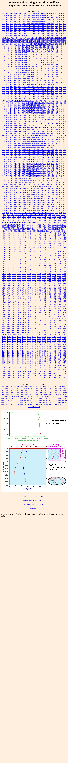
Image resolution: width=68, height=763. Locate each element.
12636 (39, 255)
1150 (44, 40)
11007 (49, 223)
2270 (28, 78)
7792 (40, 180)
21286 (14, 337)
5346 (56, 123)
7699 (16, 180)
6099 (3, 135)
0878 (20, 34)
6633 (24, 148)
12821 (34, 270)
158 (34, 401)
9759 (25, 215)
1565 (7, 58)
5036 (36, 93)
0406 (40, 20)
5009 (60, 89)
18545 (24, 292)
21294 (24, 337)
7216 (36, 164)
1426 (32, 52)
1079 (44, 36)
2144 (36, 72)
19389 (64, 306)
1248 (64, 44)
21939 (49, 349)
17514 (14, 280)
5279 (56, 117)
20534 (9, 326)
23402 (24, 373)
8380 (3, 198)
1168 (52, 42)
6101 (8, 135)
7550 (64, 170)
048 (21, 390)
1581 (7, 60)
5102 (16, 101)
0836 (3, 32)
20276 (19, 322)
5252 (36, 117)
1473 (7, 54)
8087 (3, 186)
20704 (29, 331)
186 (56, 403)
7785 (36, 180)
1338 (20, 50)
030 (31, 388)
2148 (52, 72)
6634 (28, 148)
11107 (5, 231)
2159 (32, 74)
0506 (64, 22)
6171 (40, 135)
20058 (29, 316)
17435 (44, 278)
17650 (64, 280)
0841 (20, 32)
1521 (16, 56)
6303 (44, 139)
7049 (20, 156)
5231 (16, 115)
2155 (16, 74)
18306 (34, 288)
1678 (36, 64)
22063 (64, 351)
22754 (64, 363)
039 (59, 388)
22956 (64, 367)
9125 (40, 207)
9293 (32, 209)
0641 (52, 26)
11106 (63, 229)
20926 (24, 333)
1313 (7, 48)
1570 (28, 58)
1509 (32, 54)
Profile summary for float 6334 (34, 501)
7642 (3, 178)
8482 (16, 202)
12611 (44, 251)
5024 (52, 91)
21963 (4, 351)
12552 (39, 249)
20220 (39, 320)
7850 (7, 182)
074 (37, 392)
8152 (32, 188)
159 (37, 401)
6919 (28, 154)
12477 (54, 245)
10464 (19, 219)
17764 (24, 282)
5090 (40, 99)
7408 (44, 168)
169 (2, 403)
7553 (7, 172)
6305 (52, 139)
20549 (24, 326)
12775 (4, 268)
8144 (11, 188)
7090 (32, 158)
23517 (59, 373)
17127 (34, 274)
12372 (9, 235)
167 (62, 401)
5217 (28, 113)
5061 (56, 95)
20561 (29, 326)
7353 (60, 166)
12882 (34, 272)
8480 (7, 202)
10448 (44, 217)
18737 (59, 294)
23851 (19, 377)
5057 (44, 95)
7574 (52, 172)
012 (40, 386)
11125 (53, 231)
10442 (34, 217)
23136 (34, 371)
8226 (36, 194)
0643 (60, 26)
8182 (36, 190)
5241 (56, 115)
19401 (9, 308)
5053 (32, 95)
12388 (14, 237)
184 (50, 403)
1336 (11, 50)
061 (62, 390)
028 (24, 388)
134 (24, 399)
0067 (3, 20)
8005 (56, 182)
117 (40, 396)
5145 (48, 105)
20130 (24, 318)
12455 (44, 243)
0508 (7, 24)
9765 (45, 215)
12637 (44, 255)
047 (18, 390)
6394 (3, 146)
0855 (44, 32)
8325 (36, 196)
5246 (11, 117)
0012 (44, 13)
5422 (11, 129)
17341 (59, 276)
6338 (44, 142)
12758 (29, 265)
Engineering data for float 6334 (34, 504)
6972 (7, 156)
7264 (40, 166)
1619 (60, 60)
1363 (11, 52)
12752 (9, 265)
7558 (20, 172)
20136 (44, 318)
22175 (59, 353)
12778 (14, 268)
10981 (19, 221)
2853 (44, 85)
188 (62, 403)
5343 (48, 123)
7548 (60, 170)
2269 (24, 78)
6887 (56, 152)
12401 (49, 237)
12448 (9, 243)
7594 (24, 174)
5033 (24, 93)
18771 (24, 296)
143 (53, 399)
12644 (14, 257)
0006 (24, 13)
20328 (34, 322)
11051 (24, 225)
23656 (39, 375)
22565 (9, 361)
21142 (39, 335)
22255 (64, 355)
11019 (14, 225)
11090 (53, 227)
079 (53, 392)
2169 (3, 76)
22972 (19, 369)
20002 (54, 314)
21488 (4, 341)
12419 (59, 239)
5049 (16, 95)
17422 (29, 278)
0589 (16, 26)
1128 (16, 40)
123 (59, 396)
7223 (56, 164)
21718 (44, 343)
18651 (14, 294)
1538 (56, 56)
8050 (28, 184)
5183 (44, 109)
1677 (32, 64)
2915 (7, 87)
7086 (20, 158)
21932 (44, 349)
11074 (14, 227)
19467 (44, 308)
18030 (34, 284)
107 (9, 396)
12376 (24, 235)
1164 (36, 42)
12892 (4, 274)
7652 (20, 178)
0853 (36, 32)
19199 (34, 304)
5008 (56, 89)
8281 (20, 196)
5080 (64, 97)
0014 (52, 13)
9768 (53, 215)
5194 (20, 111)
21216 (53, 335)
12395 (29, 237)
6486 (44, 146)
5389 (36, 125)
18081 (4, 286)
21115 (24, 335)
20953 (34, 333)
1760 (36, 68)
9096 (28, 207)
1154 (60, 40)
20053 (19, 316)
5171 (60, 107)
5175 (11, 109)
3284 (64, 87)
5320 (48, 121)
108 (12, 396)
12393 (24, 237)
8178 (24, 190)
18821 (59, 296)
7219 (40, 164)
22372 (49, 357)
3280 (48, 87)
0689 (40, 28)
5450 (7, 131)
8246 (52, 194)
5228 (3, 115)
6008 (40, 131)
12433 (44, 241)
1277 (36, 46)
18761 (14, 296)
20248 (64, 320)
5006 (48, 89)
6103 (16, 135)
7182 (40, 162)
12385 (4, 237)
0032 (40, 15)
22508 (39, 359)
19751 (29, 312)
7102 (52, 158)
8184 (44, 190)
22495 (24, 359)
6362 (36, 144)
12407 (4, 239)
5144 (44, 105)
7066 (32, 156)
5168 (48, 107)
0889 (48, 34)
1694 (28, 66)
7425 (60, 168)
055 (43, 390)
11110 (15, 231)
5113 (56, 101)
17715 (14, 282)
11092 (63, 227)
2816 (20, 85)
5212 (7, 113)
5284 (11, 119)
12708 (64, 259)
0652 (28, 28)
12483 (19, 247)
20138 (54, 318)
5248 (20, 117)
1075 (28, 36)
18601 (54, 292)
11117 (34, 231)
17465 (54, 278)
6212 (52, 135)
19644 (49, 310)
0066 (64, 18)
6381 (44, 144)
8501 (52, 202)
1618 (56, 60)
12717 (29, 261)
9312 (11, 211)
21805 (19, 345)
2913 (64, 85)
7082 (3, 158)
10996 (24, 223)
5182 (40, 109)
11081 (24, 227)
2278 (60, 78)
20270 (9, 322)
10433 (4, 217)
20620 (34, 329)
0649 (16, 28)
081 (59, 392)
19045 (39, 300)
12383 (59, 235)
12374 (19, 235)
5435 (44, 129)
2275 (48, 78)
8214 (11, 194)
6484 (36, 146)
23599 (29, 375)
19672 (54, 310)
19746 (24, 312)
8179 (28, 190)
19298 (4, 306)
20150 (4, 320)
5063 (64, 95)
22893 (29, 367)
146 (62, 399)
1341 (32, 50)
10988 (54, 221)
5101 (12, 101)
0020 (7, 15)
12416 (44, 239)
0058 (32, 18)
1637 (48, 62)
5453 (20, 131)
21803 (14, 345)
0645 (3, 28)
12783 (39, 268)
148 (2, 401)
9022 (64, 205)
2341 (16, 81)
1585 (24, 60)
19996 (44, 314)
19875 (59, 312)
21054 (9, 335)
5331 (28, 123)
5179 (28, 109)
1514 (52, 54)
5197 (32, 111)
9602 (36, 211)
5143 (40, 105)
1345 (44, 50)
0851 (28, 32)
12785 (49, 268)
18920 (54, 298)
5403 (20, 127)
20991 (59, 333)
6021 (3, 133)
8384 (20, 198)
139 (40, 399)
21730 (49, 343)
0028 (24, 15)
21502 (29, 341)
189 (65, 403)
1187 (11, 44)
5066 (11, 97)
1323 (44, 48)
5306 (64, 119)
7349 (52, 166)
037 (53, 388)
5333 (36, 123)
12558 (44, 249)
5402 (16, 127)
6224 (11, 137)
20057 (24, 316)
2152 (3, 74)
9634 (52, 211)
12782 (34, 268)
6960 (52, 154)
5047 (7, 95)
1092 (8, 38)
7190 (7, 164)
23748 (59, 375)
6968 (64, 154)
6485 (40, 146)
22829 (64, 365)
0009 (32, 13)
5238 (44, 115)
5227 (64, 113)
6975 (11, 156)
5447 (60, 129)
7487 (24, 170)
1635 (44, 62)
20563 (34, 326)
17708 (9, 282)
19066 (64, 300)
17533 (19, 280)
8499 (48, 202)
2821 (40, 85)
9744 (56, 213)
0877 (16, 34)
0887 (40, 34)
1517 (64, 54)
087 (12, 394)
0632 (40, 26)
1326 (52, 48)
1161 (24, 42)
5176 (16, 109)
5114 (60, 101)
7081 (64, 156)
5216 (24, 113)
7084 (11, 158)
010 (34, 386)
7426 (64, 168)
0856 (48, 32)
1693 (24, 66)
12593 (4, 251)
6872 (16, 152)
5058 (48, 95)
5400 (7, 127)
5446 (56, 129)
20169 (14, 320)
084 (2, 394)
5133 (64, 103)
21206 (48, 335)
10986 (44, 221)
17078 (24, 274)
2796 (48, 83)
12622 (34, 253)
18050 (44, 284)
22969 (9, 369)
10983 (29, 221)
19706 (64, 310)
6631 (16, 148)
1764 (52, 68)
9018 (60, 205)
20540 (14, 326)
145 (59, 399)
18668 (24, 294)
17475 (64, 278)
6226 (20, 137)
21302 (34, 337)
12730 (4, 263)
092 (27, 394)
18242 (9, 288)
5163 (28, 107)
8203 (32, 192)
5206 (48, 111)
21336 (44, 337)
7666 (44, 178)
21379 (64, 337)
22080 (4, 353)
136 (31, 399)
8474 (60, 200)
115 (34, 396)
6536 (52, 146)
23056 (4, 371)
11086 (44, 227)
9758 (21, 215)
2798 (56, 83)
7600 (48, 174)
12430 (34, 241)
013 (43, 386)
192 (8, 405)
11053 (29, 225)
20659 (4, 331)
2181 (48, 76)
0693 (56, 28)
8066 (44, 184)
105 (2, 396)
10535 (9, 221)
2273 (40, 78)
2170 (7, 76)
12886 (54, 272)
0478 (52, 22)
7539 (44, 170)
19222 (49, 304)
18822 (64, 296)
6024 (16, 133)
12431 (39, 241)
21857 (24, 347)
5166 (40, 107)
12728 (59, 261)
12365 (39, 233)
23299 (54, 371)
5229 (7, 115)
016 (53, 386)
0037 (56, 15)
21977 (19, 351)
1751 (64, 66)
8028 (16, 184)
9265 (3, 209)
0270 (19, 20)
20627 (44, 329)
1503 (20, 54)
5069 (24, 97)
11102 (44, 229)
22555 (4, 361)
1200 (31, 44)
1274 (24, 46)
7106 (56, 158)
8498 (44, 202)
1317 (24, 48)
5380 (7, 125)
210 (65, 405)
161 (43, 401)
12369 (59, 233)
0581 (64, 24)
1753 (7, 68)
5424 (20, 129)
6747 (15, 150)
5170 (56, 107)
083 (65, 392)
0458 (40, 22)
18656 (19, 294)
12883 (39, 272)
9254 (48, 207)
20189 (29, 320)
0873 (64, 32)
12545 (19, 249)
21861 (29, 347)
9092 (16, 207)
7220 (44, 164)
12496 (49, 247)
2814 (11, 85)
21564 (59, 341)
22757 (9, 365)
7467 (20, 170)
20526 (54, 324)
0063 (52, 18)
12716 (24, 261)
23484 (49, 373)
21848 (19, 347)
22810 (54, 365)
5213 (11, 113)
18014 (24, 284)
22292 (34, 357)
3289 (20, 89)
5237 (40, 115)
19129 (59, 302)
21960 (64, 349)
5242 (60, 115)
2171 (11, 76)
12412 (29, 239)
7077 (48, 156)
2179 (40, 76)
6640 (48, 148)
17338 (54, 276)
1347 (52, 50)
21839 (4, 347)
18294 (24, 288)
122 (55, 396)
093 (31, 394)
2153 (7, 74)
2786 (11, 83)
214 (38, 407)
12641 (64, 255)
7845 (64, 180)
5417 (56, 127)
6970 (3, 156)
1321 (36, 48)
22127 (34, 353)
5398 (64, 125)
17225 (4, 276)
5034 (28, 93)
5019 (36, 91)
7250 (60, 164)
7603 (56, 174)
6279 (60, 137)
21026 (4, 335)
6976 (16, 156)
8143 (7, 188)
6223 (7, 137)
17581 (44, 280)
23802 (9, 377)
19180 (24, 304)
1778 (24, 70)
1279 (44, 46)
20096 (59, 316)
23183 (44, 371)
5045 (64, 93)
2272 (36, 78)
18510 (19, 292)
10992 (9, 223)
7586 (7, 174)
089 (18, 394)
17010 (9, 274)
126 (2, 399)
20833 (54, 331)
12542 (9, 249)
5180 (32, 109)
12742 (34, 263)
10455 (54, 217)
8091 (11, 186)
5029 (7, 93)
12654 (64, 257)
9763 (37, 215)
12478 (59, 245)
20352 (59, 322)
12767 (39, 265)
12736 (19, 263)
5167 (44, 107)
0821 (16, 30)
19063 (54, 300)
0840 (16, 32)
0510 (16, 24)
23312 (59, 371)
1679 (40, 64)
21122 (29, 335)
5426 (28, 129)
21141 (34, 335)
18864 (34, 298)
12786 (54, 268)
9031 (3, 207)
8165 (52, 188)
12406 (64, 237)
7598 (40, 174)
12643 (9, 257)
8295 (28, 196)
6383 (52, 144)
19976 (29, 314)
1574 (44, 58)
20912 (9, 333)
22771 (24, 365)
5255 (44, 117)
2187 (60, 76)
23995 (34, 379)
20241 (54, 320)
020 (65, 386)
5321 (52, 121)
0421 (64, 20)
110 (18, 396)
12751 (4, 265)
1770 (11, 70)
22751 (59, 363)
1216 (60, 44)
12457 (54, 243)
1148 (36, 40)
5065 (7, 97)
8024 (11, 184)
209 (62, 405)
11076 (19, 227)
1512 (44, 54)
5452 (16, 131)
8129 (48, 186)
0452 (16, 22)
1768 (3, 70)
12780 (24, 268)
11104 (53, 229)
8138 (60, 186)
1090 (64, 36)
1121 (52, 38)
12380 (44, 235)
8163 (44, 188)
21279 (4, 337)
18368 (14, 290)
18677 (29, 294)
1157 (8, 42)
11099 (29, 229)
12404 (59, 237)
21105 (19, 335)
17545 (29, 280)
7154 (48, 160)
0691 (48, 28)
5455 (24, 131)
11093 (4, 229)
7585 (3, 174)
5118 (7, 103)
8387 (24, 198)
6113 (20, 135)
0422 (3, 22)
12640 (59, 255)
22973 (24, 369)
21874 (44, 347)
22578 (14, 361)
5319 (44, 121)
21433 (24, 339)
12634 (29, 255)
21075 (14, 335)
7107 (60, 158)
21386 (4, 339)
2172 (16, 76)
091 (24, 394)
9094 (20, 207)
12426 (19, 241)
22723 (14, 363)
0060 (40, 18)
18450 (59, 290)
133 (21, 399)
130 (15, 399)
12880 (24, 272)
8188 (52, 190)
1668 (64, 62)
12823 (44, 270)
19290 (64, 304)
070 (24, 392)
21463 (44, 339)
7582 (64, 172)
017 (56, 386)
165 (56, 401)
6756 (52, 150)
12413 (34, 239)
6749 (24, 150)
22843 (9, 367)
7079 (56, 156)
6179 (48, 135)
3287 (11, 89)
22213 (24, 355)
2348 (44, 81)
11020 (19, 225)
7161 (11, 162)
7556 (11, 172)
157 (31, 401)
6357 (16, 144)
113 (27, 396)
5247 (16, 117)
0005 (20, 13)
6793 (64, 150)
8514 (64, 202)
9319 (28, 211)
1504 (24, 54)
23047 (54, 369)
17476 (4, 280)
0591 (20, 26)
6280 (64, 137)
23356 (9, 373)
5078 (56, 97)
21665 (14, 343)
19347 (39, 306)
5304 (56, 119)
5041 (56, 93)
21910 (34, 349)
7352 (56, 166)
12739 (24, 263)
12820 (29, 270)
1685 (60, 64)
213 (35, 407)
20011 (59, 314)
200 (34, 405)
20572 (39, 326)
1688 (7, 66)
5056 (40, 95)
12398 (39, 237)
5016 (24, 91)
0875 (7, 34)
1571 (32, 58)
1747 (48, 66)
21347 (49, 337)
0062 (48, 18)
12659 (24, 259)
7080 (60, 156)
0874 (3, 34)
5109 (44, 101)
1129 (20, 40)
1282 (56, 46)
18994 (9, 300)
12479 (64, 245)
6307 (60, 139)
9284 (20, 209)
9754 (9, 215)
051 (31, 390)
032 (37, 388)
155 (24, 401)
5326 (7, 123)
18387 (34, 290)
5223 (48, 113)
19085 (24, 302)
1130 (24, 40)
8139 (64, 186)
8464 (44, 200)
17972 (9, 284)
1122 (56, 38)
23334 (64, 371)
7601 (52, 174)
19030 (34, 300)
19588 (9, 310)
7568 (40, 172)
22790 (39, 365)
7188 (64, 162)
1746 (44, 66)
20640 (59, 329)
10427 (58, 215)
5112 (52, 101)
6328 (19, 142)
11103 (49, 229)
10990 (64, 221)
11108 (10, 231)
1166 (44, 42)
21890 (9, 349)
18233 (4, 288)
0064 (56, 18)
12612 (49, 251)
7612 (24, 176)
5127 (44, 103)
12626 (54, 253)
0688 (36, 28)
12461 (9, 245)
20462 (29, 324)
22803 (44, 365)
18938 (64, 298)
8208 (52, 192)
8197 (11, 192)
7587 (11, 174)
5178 (24, 109)
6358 (20, 144)
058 (53, 390)
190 (2, 405)
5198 (36, 111)
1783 (44, 70)
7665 (40, 178)
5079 (60, 97)
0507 (3, 24)
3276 (32, 87)
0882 (32, 34)
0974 (3, 36)
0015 (56, 13)
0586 (11, 26)
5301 (44, 119)
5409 (24, 127)
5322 (56, 121)
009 (31, 386)
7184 (48, 162)
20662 (9, 331)
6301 (36, 139)
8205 (40, 192)
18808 (44, 296)
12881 (29, 272)
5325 (3, 123)
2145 (40, 72)
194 (15, 405)
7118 (3, 160)
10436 (19, 217)
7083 (7, 158)
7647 (7, 178)
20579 (49, 326)
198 (27, 405)
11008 (54, 223)
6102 (12, 135)
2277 (56, 78)
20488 (34, 324)
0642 (56, 26)
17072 (19, 274)
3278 (40, 87)
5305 (60, 119)
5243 (64, 115)
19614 (29, 310)
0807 (3, 30)
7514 (32, 170)
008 (27, 386)
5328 (16, 123)
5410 (28, 127)
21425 (19, 339)
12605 (14, 251)
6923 (44, 154)
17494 (9, 280)
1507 (28, 54)
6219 (60, 135)
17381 (9, 278)
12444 (54, 241)
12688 (29, 259)
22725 (24, 363)
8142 (3, 188)
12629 (4, 255)
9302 (52, 209)
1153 (56, 40)
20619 (29, 329)
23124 (29, 371)
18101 (29, 286)
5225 (56, 113)
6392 (60, 144)
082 (62, 392)
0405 (36, 20)
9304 (60, 209)
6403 (24, 146)
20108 (4, 318)
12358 (9, 233)
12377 (29, 235)
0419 (56, 20)
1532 (36, 56)
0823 (24, 30)
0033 (44, 15)
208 (59, 405)
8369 (48, 196)
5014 (15, 91)
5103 (20, 101)
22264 (9, 357)
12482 (14, 247)
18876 (39, 298)
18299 (29, 288)
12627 (59, 253)
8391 (32, 198)
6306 (56, 139)
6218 (56, 135)
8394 (44, 198)
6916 (16, 154)
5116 (3, 103)
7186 (56, 162)
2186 (56, 76)
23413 (29, 373)
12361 (19, 233)
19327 (24, 306)
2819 (32, 85)
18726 (54, 294)
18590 (44, 292)
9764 (41, 215)
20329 (39, 322)
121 (52, 396)
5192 (11, 111)
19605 (24, 310)
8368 (44, 196)
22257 (4, 357)
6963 (56, 154)
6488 (48, 146)
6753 (40, 150)
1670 (7, 64)
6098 (64, 133)
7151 (36, 160)
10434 (9, 217)
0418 (52, 20)
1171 (64, 42)
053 (37, 390)
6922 (40, 154)
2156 (20, 74)
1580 (3, 60)
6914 (7, 154)
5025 (56, 91)
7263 (36, 166)
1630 (24, 62)
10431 (63, 215)
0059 (36, 18)
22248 (59, 355)
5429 (32, 129)
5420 (3, 129)
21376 (59, 337)
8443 (16, 200)
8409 (3, 200)
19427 (24, 308)
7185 (52, 162)
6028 (32, 133)
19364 (54, 306)
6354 (3, 144)
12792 (14, 270)
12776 (9, 268)
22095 (19, 353)
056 (46, 390)
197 (24, 405)
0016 (60, 13)
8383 (16, 198)
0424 (11, 22)
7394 (24, 168)
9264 (64, 207)
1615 (44, 60)
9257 (56, 207)
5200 (44, 111)
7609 (11, 176)
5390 (40, 125)
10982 (24, 221)
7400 (32, 168)
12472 (34, 245)
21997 (39, 351)
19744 (19, 312)
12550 (29, 249)
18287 (19, 288)
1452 (56, 52)
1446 (36, 52)
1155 (64, 40)
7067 (36, 156)
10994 (14, 223)
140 (43, 399)
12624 (44, 253)
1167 (48, 42)
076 (43, 392)
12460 (4, 245)
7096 (44, 158)
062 (65, 390)
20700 (24, 331)
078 (50, 392)
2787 (16, 83)
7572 (48, 172)
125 (65, 396)
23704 (49, 375)
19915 (9, 314)
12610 (39, 251)
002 (8, 386)
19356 (44, 306)
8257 (7, 196)
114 (31, 396)
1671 (11, 64)
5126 (40, 103)
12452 (29, 243)
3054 (24, 87)
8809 (11, 205)
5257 (48, 117)
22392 (54, 357)
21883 (64, 347)
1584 (20, 60)
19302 (9, 306)
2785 (7, 83)
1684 (56, 64)
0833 (56, 30)
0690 (44, 28)
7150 (32, 160)
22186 (4, 355)
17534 (24, 280)
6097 (60, 133)
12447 (4, 243)
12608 (29, 251)
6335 (32, 142)
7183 (44, 162)
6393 (64, 144)
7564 (32, 172)
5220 (36, 113)
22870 (19, 367)
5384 (20, 125)
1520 (11, 56)
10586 (14, 221)
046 (15, 390)
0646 (7, 28)
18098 (24, 286)
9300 (44, 209)
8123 (32, 186)
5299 (36, 119)
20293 (29, 322)
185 (53, 403)
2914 (3, 87)
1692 (20, 66)
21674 (24, 343)
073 (34, 392)
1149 (40, 40)
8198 (16, 192)
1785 (52, 70)
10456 (59, 217)
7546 (52, 170)
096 (40, 394)
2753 (48, 81)
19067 (4, 302)
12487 (34, 247)
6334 (28, 142)
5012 (7, 91)
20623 (39, 329)
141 (46, 399)
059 (56, 390)
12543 (14, 249)
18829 (9, 298)
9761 (29, 215)
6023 (11, 133)
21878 (49, 347)
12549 (24, 249)
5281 (64, 117)
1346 (48, 50)
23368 (14, 373)
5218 (32, 113)
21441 (34, 339)
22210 (19, 355)
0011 (40, 13)
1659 (56, 62)
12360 (14, 233)
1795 (20, 72)
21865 (34, 347)
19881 (4, 314)
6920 (32, 154)
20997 (64, 333)
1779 (28, 70)
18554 (29, 292)
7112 (64, 158)
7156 (56, 160)
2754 (52, 81)
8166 (56, 188)
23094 (19, 371)
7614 (32, 176)
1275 (28, 46)
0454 (24, 22)
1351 (3, 52)
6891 (3, 154)
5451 (11, 131)
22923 (44, 367)
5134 (3, 105)
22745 (54, 363)
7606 (3, 176)
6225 (16, 137)
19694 (59, 310)
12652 (54, 257)
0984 (11, 36)
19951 (14, 314)
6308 (64, 139)
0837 (7, 32)
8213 (7, 194)
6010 (44, 131)
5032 (20, 93)
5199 (40, 111)
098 (46, 394)
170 (5, 403)
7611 (19, 176)
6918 (24, 154)
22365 (44, 357)
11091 (58, 227)
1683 (52, 64)
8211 (64, 192)
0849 (24, 32)
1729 (40, 66)
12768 (44, 265)
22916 (39, 367)
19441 (29, 308)
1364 (16, 52)
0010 (36, 13)
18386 (29, 290)
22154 (44, 353)
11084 (34, 227)
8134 (56, 186)
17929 (59, 282)
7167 (28, 162)
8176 (20, 190)
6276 (48, 137)
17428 (34, 278)
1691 (16, 66)
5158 (7, 107)
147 (65, 399)
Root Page (34, 508)
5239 (48, 115)
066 (12, 392)
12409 (14, 239)
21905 (29, 349)
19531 (59, 308)
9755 (13, 215)
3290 (24, 89)
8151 (28, 188)
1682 (48, 64)
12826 (59, 270)
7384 (16, 168)
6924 (48, 154)
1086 (48, 36)
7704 (24, 180)
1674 (24, 64)
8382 (11, 198)
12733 (9, 263)
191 (5, 405)
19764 (34, 312)
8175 (16, 190)
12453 (34, 243)
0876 (11, 34)
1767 (64, 68)
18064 (54, 284)
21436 (29, 339)
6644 (64, 148)
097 (43, 394)
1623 (7, 62)
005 (18, 386)
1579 (64, 58)
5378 (3, 125)
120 (49, 396)
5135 (7, 105)
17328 (49, 276)
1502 (16, 54)
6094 (48, 133)
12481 (9, 247)
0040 (60, 15)
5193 (16, 111)
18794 (34, 296)
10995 (19, 223)
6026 (24, 133)
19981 (34, 314)
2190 (7, 78)
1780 (32, 70)
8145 (16, 188)
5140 (28, 105)
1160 (20, 42)
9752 (4, 215)
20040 (4, 316)
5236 (36, 115)
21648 (4, 343)
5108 (40, 101)
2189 (3, 78)
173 (15, 403)
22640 (34, 361)
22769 (19, 365)
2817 (24, 85)
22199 (9, 355)
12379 (39, 235)
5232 (20, 115)
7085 (16, 158)
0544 (24, 24)
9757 (17, 215)
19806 (39, 312)
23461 (44, 373)
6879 (32, 152)
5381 (11, 125)
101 (56, 394)
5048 (11, 95)
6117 (28, 135)
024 (12, 388)
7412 (48, 168)
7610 (16, 176)
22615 (29, 361)
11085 (39, 227)
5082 (7, 99)
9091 (11, 207)
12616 (4, 253)
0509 (11, 24)
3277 (36, 87)
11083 (29, 227)
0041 (64, 15)
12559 (49, 249)
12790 (4, 270)
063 (2, 392)
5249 (24, 117)
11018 (9, 225)
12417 (49, 239)
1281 (52, 46)
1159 (16, 42)
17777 (29, 282)
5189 (64, 109)
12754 (14, 265)
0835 (64, 30)
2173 (20, 76)
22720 (9, 363)
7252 (3, 166)
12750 (64, 263)
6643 (60, 148)
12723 (39, 261)
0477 (48, 22)
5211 (3, 113)
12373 (14, 235)
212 (32, 407)
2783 (64, 81)
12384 (64, 235)
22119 (29, 353)
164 (53, 401)
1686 (64, 64)
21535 (49, 341)
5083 (11, 99)
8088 (7, 186)
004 (15, 386)
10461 (9, 219)
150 (8, 401)
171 (8, 403)
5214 (15, 113)
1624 (11, 62)
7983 (48, 182)
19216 (44, 304)
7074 (44, 156)
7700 (20, 180)
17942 (64, 282)
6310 (7, 142)
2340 (11, 81)
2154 (11, 74)
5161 (20, 107)
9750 (64, 213)
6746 (11, 150)
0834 (60, 30)
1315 (16, 48)
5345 (52, 123)
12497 (54, 247)
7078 (52, 156)
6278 (56, 137)
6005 (36, 131)
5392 (48, 125)
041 (65, 388)
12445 (59, 241)
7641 (64, 176)
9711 (44, 213)
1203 (44, 44)
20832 (49, 331)
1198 (23, 44)
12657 (14, 259)
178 (31, 403)
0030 (32, 15)
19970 (24, 314)
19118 (49, 302)
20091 (54, 316)
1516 (60, 54)
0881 (28, 34)
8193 (64, 190)
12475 (44, 245)
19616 (34, 310)
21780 (4, 345)
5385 (24, 125)
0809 (7, 30)
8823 (20, 205)
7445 (7, 170)
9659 (24, 213)
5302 (48, 119)
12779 (19, 268)
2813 (7, 85)
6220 (64, 135)
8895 (28, 205)
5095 (60, 99)
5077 (52, 97)
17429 (39, 278)
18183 (59, 286)
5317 (36, 121)
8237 (44, 194)
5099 (3, 101)
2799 (60, 83)
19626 (39, 310)
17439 (49, 278)
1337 (16, 50)
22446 (9, 359)
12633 (24, 255)
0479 (56, 22)
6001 (28, 131)
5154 (56, 105)
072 (31, 392)
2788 (20, 83)
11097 (19, 229)
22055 (54, 351)
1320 (32, 48)
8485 (24, 202)
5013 (11, 91)
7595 (28, 174)
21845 (14, 347)
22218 (29, 355)
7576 (56, 172)
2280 (3, 81)
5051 (24, 95)
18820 (54, 296)
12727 (54, 261)
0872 (60, 32)
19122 (54, 302)
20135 (39, 318)
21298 (29, 337)
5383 (16, 125)
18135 (44, 286)
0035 (52, 15)
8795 (7, 205)
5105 (28, 101)
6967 (60, 154)
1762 (44, 68)
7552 (3, 172)
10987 (49, 221)
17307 (29, 276)
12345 (63, 231)
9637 (56, 211)
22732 (34, 363)
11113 (29, 231)
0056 (24, 18)
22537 (54, 359)
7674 (60, 178)
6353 (64, 142)
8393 (40, 198)
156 (27, 401)
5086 (24, 99)
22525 (49, 359)
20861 (64, 331)
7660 (28, 178)
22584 (19, 361)
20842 (59, 331)
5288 (24, 119)
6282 (7, 139)
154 (21, 401)
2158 (28, 74)
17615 (59, 280)
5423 (16, 129)
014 (46, 386)
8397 (52, 198)
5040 (52, 93)
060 (59, 390)
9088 (7, 207)
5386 (28, 125)
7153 (44, 160)
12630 (9, 255)
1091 (4, 38)
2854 (48, 85)
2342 (20, 81)
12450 (19, 243)
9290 (24, 209)
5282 (3, 119)
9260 (60, 207)
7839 (60, 180)
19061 (49, 300)
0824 (28, 30)
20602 (9, 329)
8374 (56, 196)
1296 (64, 46)
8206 (44, 192)
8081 (56, 184)
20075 (39, 316)
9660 (28, 213)
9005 (48, 205)
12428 (24, 241)
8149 (24, 188)
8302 (32, 196)
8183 (40, 190)
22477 (14, 359)
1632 (32, 62)
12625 (49, 253)
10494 (54, 219)
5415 (48, 127)
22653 (39, 361)
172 (12, 403)
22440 (4, 359)
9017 (56, 205)
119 (46, 396)
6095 (52, 133)
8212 (3, 194)
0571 (60, 24)
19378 (59, 306)
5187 (56, 109)
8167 (60, 188)
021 (2, 388)
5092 (48, 99)
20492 (39, 324)
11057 (44, 225)
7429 (3, 170)
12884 (44, 272)
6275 (44, 137)
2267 (16, 78)
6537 (56, 146)
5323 (60, 121)
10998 (34, 223)
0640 (48, 26)
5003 (36, 89)
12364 (34, 233)
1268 (3, 46)
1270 (7, 46)
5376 (60, 123)
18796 (39, 296)
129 (12, 399)
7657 (24, 178)
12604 (9, 251)
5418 (60, 127)
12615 (64, 251)
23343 (4, 373)
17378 (4, 278)
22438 (64, 357)
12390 (19, 237)
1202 (40, 44)
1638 (52, 62)
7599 (44, 174)
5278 (52, 117)
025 (15, 388)
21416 (14, 339)
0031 (36, 15)
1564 (3, 58)
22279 (29, 357)
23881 (29, 377)
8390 (28, 198)
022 (5, 388)
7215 (32, 164)
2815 (16, 85)
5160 (16, 107)
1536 (48, 56)
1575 (48, 58)
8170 (64, 188)
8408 (64, 198)
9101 (36, 207)
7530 (40, 170)
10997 (29, 223)
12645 (19, 257)
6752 (36, 150)
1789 (3, 72)
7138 (11, 160)
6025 (20, 133)
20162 (9, 320)
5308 (7, 121)
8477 (3, 202)
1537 (52, 56)
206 (53, 405)
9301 (48, 209)
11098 (24, 229)
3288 (16, 89)
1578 (60, 58)
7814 (48, 180)
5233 (24, 115)
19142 (4, 304)
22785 (34, 365)
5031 (16, 93)
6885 (52, 152)
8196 (7, 192)
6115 (24, 135)
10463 (14, 219)
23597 (24, 375)
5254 (40, 117)
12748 (54, 263)
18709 (44, 294)
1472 (3, 54)
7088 (24, 158)
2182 (52, 76)
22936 (54, 367)
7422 (56, 168)
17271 (24, 276)
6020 (64, 131)
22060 (59, 351)
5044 (60, 93)
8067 (48, 184)
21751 (54, 343)
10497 (64, 219)
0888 (44, 34)
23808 (14, 377)
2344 (28, 81)
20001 (49, 314)
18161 (49, 286)
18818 (49, 296)
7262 (32, 166)
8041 (24, 184)
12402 (54, 237)
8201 (28, 192)
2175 (28, 76)
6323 (15, 142)
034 (43, 388)
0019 (3, 15)
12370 (64, 233)
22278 (24, 357)
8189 (56, 190)
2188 (64, 76)
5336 (44, 123)
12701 (49, 259)
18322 (54, 288)
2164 (48, 74)
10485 (39, 219)
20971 (49, 333)
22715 (4, 363)
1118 (40, 38)
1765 (56, 68)
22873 (24, 367)
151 (12, 401)
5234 (28, 115)
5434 (40, 129)
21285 (9, 337)
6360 (28, 144)
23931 (39, 377)
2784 (3, 83)
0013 (48, 13)
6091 (36, 133)
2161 (36, 74)
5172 (64, 107)
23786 (4, 377)
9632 (48, 211)
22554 (64, 359)
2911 (56, 85)
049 (24, 390)
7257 (16, 166)
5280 (60, 117)
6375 (40, 144)
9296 (40, 209)
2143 (32, 72)
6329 (24, 142)
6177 (44, 135)
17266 (14, 276)
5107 (36, 101)
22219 (34, 355)
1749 (56, 66)
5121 (19, 103)
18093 (14, 286)
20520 (49, 324)
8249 (56, 194)
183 (46, 403)
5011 (3, 91)
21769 (64, 343)
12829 (9, 272)
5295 (28, 119)
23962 (59, 377)
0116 (15, 20)
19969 (19, 314)
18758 (9, 296)
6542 (60, 146)
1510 (36, 54)
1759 (32, 68)
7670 (52, 178)
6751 (32, 150)
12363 (29, 233)
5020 (40, 91)
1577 (56, 58)
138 (37, 399)
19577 (4, 310)
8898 (36, 205)
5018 (32, 91)
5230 (11, 115)
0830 (44, 30)
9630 (40, 211)
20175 (19, 320)
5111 (48, 101)
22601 (24, 361)
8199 (20, 192)
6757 (56, 150)
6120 (36, 135)
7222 (52, 164)
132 (18, 399)
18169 (54, 286)
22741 (44, 363)
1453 (60, 52)
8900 (44, 205)
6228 (28, 137)
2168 (64, 74)
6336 (36, 142)
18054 (49, 284)
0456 (32, 22)
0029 (28, 15)
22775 (29, 365)
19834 (44, 312)
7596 (32, 174)
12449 (14, 243)
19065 (59, 300)
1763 (48, 68)
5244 (3, 117)
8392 (36, 198)
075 (40, 392)
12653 (59, 257)
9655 (16, 213)
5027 (64, 91)
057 (50, 390)
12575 (59, 249)
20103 (64, 316)
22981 (29, 369)
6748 (19, 150)
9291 (28, 209)
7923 (24, 182)
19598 (14, 310)
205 (50, 405)
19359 (49, 306)
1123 (60, 38)
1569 (24, 58)
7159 (3, 162)
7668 (48, 178)
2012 (28, 72)
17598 (49, 280)
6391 (56, 144)
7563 (28, 172)
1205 (52, 44)
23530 (4, 375)
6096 (56, 133)
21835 (59, 345)
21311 (39, 337)
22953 (59, 367)
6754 (44, 150)
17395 (19, 278)
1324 (48, 48)
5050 (20, 95)
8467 (48, 200)
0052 (7, 18)
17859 (34, 282)
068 (18, 392)
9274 (11, 209)
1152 (52, 40)
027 (21, 388)
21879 (54, 347)
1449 (44, 52)
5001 (28, 89)
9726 (48, 213)
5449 (3, 131)
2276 (52, 78)
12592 (64, 249)
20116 (19, 318)
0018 (64, 13)
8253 (64, 194)
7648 (11, 178)
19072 (9, 302)
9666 (36, 213)
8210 (60, 192)
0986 (16, 36)
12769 (49, 265)
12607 (24, 251)
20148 (64, 318)
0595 (36, 26)
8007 (60, 182)
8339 (40, 196)
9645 (64, 211)
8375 (60, 196)
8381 (7, 198)
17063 (14, 274)
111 (21, 396)
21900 (19, 349)
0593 (28, 26)
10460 (4, 219)
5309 (11, 121)
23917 (34, 377)
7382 (11, 168)
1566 (11, 58)
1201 (36, 44)
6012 (52, 131)
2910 (52, 85)
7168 (32, 162)
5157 (3, 107)
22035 (44, 351)
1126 (8, 40)
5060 (52, 95)
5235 (32, 115)
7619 (44, 176)
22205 (14, 355)
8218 (28, 194)
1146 (28, 40)
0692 (52, 28)
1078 (40, 36)
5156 (64, 105)
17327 (44, 276)
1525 (28, 56)
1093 (12, 38)
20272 (14, 322)
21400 (9, 339)
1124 (64, 38)
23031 (49, 369)
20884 (4, 333)
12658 (19, 259)
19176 (19, 304)
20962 (39, 333)
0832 (52, 30)
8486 (28, 202)
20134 (34, 318)
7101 (48, 158)
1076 (32, 36)
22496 (29, 359)
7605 (64, 174)
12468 (24, 245)
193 (12, 405)
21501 (24, 341)
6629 (7, 148)
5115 (64, 101)
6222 (3, 137)
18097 (19, 286)
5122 (24, 103)
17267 (19, 276)
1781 (36, 70)
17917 (54, 282)
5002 (32, 89)
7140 (19, 160)
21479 (59, 339)
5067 (16, 97)
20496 (44, 324)
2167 (60, 74)
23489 (54, 373)
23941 (44, 377)
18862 (29, 298)
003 (12, 386)
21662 (9, 343)
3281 (52, 87)
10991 (4, 223)
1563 (64, 56)
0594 (32, 26)
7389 (20, 168)
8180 (32, 190)
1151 (48, 40)
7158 (64, 160)
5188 (60, 109)
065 (8, 392)
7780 (32, 180)
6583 (64, 146)
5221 (40, 113)
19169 (14, 304)
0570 (56, 24)
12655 (4, 259)
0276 (24, 20)
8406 (60, 198)
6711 (3, 150)
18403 (44, 290)
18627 (64, 292)
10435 (14, 217)
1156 (4, 42)
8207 (48, 192)
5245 (7, 117)
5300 (40, 119)
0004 (16, 13)
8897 (32, 205)
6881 (36, 152)
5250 (28, 117)
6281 (3, 139)
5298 (32, 119)
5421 (7, 129)
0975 (7, 36)
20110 (14, 318)
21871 (39, 347)
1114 (24, 38)
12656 (9, 259)
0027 (20, 15)
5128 (48, 103)
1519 (7, 56)
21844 (9, 347)
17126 (29, 274)
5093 (52, 99)
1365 (20, 52)
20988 (54, 333)
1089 (60, 36)
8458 (36, 200)
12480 (4, 247)
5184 (48, 109)
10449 (49, 217)
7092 (36, 158)
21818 (39, 345)
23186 (49, 371)
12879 (19, 272)
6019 (60, 131)
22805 (49, 365)
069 (21, 392)
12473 (39, 245)
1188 (15, 44)
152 (15, 401)
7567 (36, 172)
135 (27, 399)
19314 (14, 306)
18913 (49, 298)
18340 (64, 288)
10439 (29, 217)
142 (50, 399)
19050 (44, 300)
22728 (29, 363)
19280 (59, 304)
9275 (16, 209)
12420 (64, 239)
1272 (16, 46)
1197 (19, 44)
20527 (59, 324)
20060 (34, 316)
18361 (9, 290)
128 (8, 399)
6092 (40, 133)
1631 (28, 62)
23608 (34, 375)
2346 (36, 81)
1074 (24, 36)
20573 (44, 326)
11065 (63, 225)
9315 (19, 211)
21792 (9, 345)
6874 (24, 152)
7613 (28, 176)
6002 (32, 131)
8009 (64, 182)
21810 (24, 345)
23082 (14, 371)
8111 (19, 186)
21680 (34, 343)
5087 (28, 99)
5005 (44, 89)
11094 (9, 229)
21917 (39, 349)
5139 (24, 105)
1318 (28, 48)
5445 (52, 129)
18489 (14, 292)
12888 (59, 272)
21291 (19, 337)
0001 (3, 13)
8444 (20, 200)
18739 (64, 294)
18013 (19, 284)
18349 (4, 290)
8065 (40, 184)
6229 (32, 137)
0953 (64, 34)
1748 (52, 66)
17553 (34, 280)
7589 (16, 174)
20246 (59, 320)
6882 (40, 152)
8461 (40, 200)
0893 (52, 34)
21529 (44, 341)
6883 (44, 152)
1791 (11, 72)
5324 (64, 121)
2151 (64, 72)
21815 (34, 345)
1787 (60, 70)
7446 (11, 170)
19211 (39, 304)
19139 (64, 302)
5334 (40, 123)
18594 (49, 292)
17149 (39, 274)
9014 (52, 205)
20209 (34, 320)
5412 (36, 127)
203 (43, 405)
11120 (43, 231)
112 (24, 396)
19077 (19, 302)
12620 (24, 253)
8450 (28, 200)
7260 (24, 166)
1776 (16, 70)
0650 (20, 28)
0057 (28, 18)
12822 (39, 270)
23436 (34, 373)
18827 (4, 298)
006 (21, 386)
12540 (64, 247)
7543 (48, 170)
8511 (60, 202)
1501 (11, 54)
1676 (28, 64)
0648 (11, 28)
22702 (64, 361)
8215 (16, 194)
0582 (3, 26)
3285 (3, 89)
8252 (60, 194)
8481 (11, 202)
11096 (14, 229)
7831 (52, 180)
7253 (7, 166)
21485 (64, 339)
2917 (16, 87)
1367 (28, 52)
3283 (60, 87)
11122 (48, 231)
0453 (20, 22)
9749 (60, 213)
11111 (19, 231)
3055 (28, 87)
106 (6, 396)
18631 (4, 294)
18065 (59, 284)
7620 (48, 176)
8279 (16, 196)
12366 (44, 233)
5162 (24, 107)
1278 (40, 46)
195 (18, 405)
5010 (64, 89)
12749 (59, 263)
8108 (16, 186)
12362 (24, 233)
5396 (56, 125)
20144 (59, 318)
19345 (34, 306)
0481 (60, 22)
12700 (44, 259)
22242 (49, 355)
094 (34, 394)
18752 (4, 296)
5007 (52, 89)
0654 (32, 28)
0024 (11, 15)
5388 (32, 125)
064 (5, 392)
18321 (49, 288)
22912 (34, 367)
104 (65, 394)
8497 (40, 202)
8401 (56, 198)
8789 (3, 205)
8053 (36, 184)
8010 (3, 184)
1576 (52, 58)
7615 (36, 176)
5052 (28, 95)
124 (62, 396)
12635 (34, 255)
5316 (32, 121)
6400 (16, 146)
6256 (40, 137)
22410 (59, 357)
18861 (24, 298)
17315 (39, 276)
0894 (56, 34)
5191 (7, 111)
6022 (7, 133)
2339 (7, 81)
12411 (24, 239)
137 (34, 399)
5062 (60, 95)
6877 (28, 152)
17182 (59, 274)
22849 (14, 367)
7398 (28, 168)
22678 (54, 361)
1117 (36, 38)
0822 (20, 30)
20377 (14, 324)
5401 (11, 127)
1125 (4, 40)
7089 (28, 158)
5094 (56, 99)
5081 (3, 99)
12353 (4, 233)
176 (24, 403)
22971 (14, 369)
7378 (3, 168)
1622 (3, 62)
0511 (19, 24)
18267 (14, 288)
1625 (16, 62)
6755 (48, 150)
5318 (40, 121)
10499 (4, 221)
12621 (29, 253)
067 (15, 392)
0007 (28, 13)
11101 (39, 229)
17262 (9, 276)
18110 (34, 286)
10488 (44, 219)
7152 (40, 160)
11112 (24, 231)
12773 (59, 265)
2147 (48, 72)
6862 (11, 152)
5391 (44, 125)
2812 (3, 85)
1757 (24, 68)
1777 (20, 70)
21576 (64, 341)
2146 (44, 72)
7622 (52, 176)
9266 (7, 209)
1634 (40, 62)
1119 (44, 38)
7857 (11, 182)
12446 (64, 241)
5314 (24, 121)
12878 (14, 272)
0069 (11, 20)
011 (37, 386)
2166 (56, 74)
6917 (20, 154)
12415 (39, 239)
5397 (60, 125)
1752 (3, 68)
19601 (19, 310)
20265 (4, 322)
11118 (38, 231)
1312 (3, 48)
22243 (54, 355)
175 (21, 403)
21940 (54, 349)
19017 (24, 300)
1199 (27, 44)
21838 (64, 345)
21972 (9, 351)
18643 (9, 294)
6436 (28, 146)
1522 (20, 56)
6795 (7, 152)
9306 (3, 211)
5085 (20, 99)
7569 (44, 172)
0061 (44, 18)
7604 (60, 174)
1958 (24, 72)
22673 (49, 361)
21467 (49, 339)
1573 (40, 58)
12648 (34, 257)
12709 (4, 261)
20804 (44, 331)
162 (46, 401)
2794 (40, 83)
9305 (64, 209)
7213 (24, 164)
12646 (24, 257)
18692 (34, 294)
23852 (24, 377)
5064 (3, 97)
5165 (36, 107)
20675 (14, 331)
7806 (44, 180)
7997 (52, 182)
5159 (11, 107)
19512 (54, 308)
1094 (16, 38)
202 (40, 405)
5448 (64, 129)
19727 (14, 312)
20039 (64, 314)
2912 (60, 85)
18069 (64, 284)
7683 (3, 180)
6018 (56, 131)
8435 (11, 200)
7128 (7, 160)
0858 (56, 32)
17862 (39, 282)
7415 (52, 168)
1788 (64, 70)
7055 (24, 156)
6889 (64, 152)
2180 (44, 76)
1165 (40, 42)
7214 (28, 164)
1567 (16, 58)
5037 (40, 93)
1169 (56, 42)
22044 (49, 351)
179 (34, 403)
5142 (36, 105)
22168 (54, 353)
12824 (49, 270)
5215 (19, 113)
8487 (32, 202)
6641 (52, 148)
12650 (44, 257)
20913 (14, 333)
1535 (44, 56)
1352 (7, 52)
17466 (59, 278)
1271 (11, 46)
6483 (32, 146)
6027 (28, 133)
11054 (34, 225)
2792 (36, 83)
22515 (44, 359)
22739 (39, 363)
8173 (7, 190)
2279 (64, 78)
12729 (64, 261)
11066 (4, 227)
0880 (24, 34)
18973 (4, 300)
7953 (32, 182)
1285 (60, 46)
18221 (64, 286)
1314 (11, 48)
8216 (20, 194)
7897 (20, 182)
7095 (40, 158)
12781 (29, 268)
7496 (28, 170)
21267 (63, 335)
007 (24, 386)
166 (59, 401)
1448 (40, 52)
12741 (29, 263)
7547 (56, 170)
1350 (64, 50)
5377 (64, 123)
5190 (3, 111)
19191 (29, 304)
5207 (52, 111)
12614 (59, 251)
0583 (7, 26)
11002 (39, 223)
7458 (16, 170)
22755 (4, 365)
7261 (28, 166)
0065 (60, 18)
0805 (64, 28)
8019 (7, 184)
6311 (11, 142)
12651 (49, 257)
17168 (49, 274)
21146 (44, 335)
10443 (39, 217)
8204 (36, 192)
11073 (9, 227)
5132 (60, 103)
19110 (44, 302)
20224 (44, 320)
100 (53, 394)
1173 (7, 44)
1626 (20, 62)
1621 (64, 60)
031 (34, 388)
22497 (34, 359)
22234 (44, 355)
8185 (48, 190)
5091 (44, 99)
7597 (36, 174)
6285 (20, 139)
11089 (49, 227)
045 (12, 390)
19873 (54, 312)
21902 (24, 349)
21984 (24, 351)
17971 (4, 284)
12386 (9, 237)
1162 (28, 42)
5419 (64, 127)
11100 (34, 229)
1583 (16, 60)
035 (46, 388)
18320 (44, 288)
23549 (9, 375)
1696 (36, 66)
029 (27, 388)
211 (29, 407)
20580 (54, 326)
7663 (36, 178)
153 (18, 401)
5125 (36, 103)
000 (2, 386)
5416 (52, 127)
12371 (4, 235)
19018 (29, 300)
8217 (24, 194)
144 (56, 399)
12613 (54, 251)
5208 (56, 111)
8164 (48, 188)
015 (49, 386)
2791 (32, 83)
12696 (39, 259)
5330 (24, 123)
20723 (34, 331)
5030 (11, 93)
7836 (56, 180)
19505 (49, 308)
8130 (52, 186)
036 (50, 388)
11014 (63, 223)
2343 (24, 81)
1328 (60, 48)
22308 (39, 357)
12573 (54, 249)
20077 (44, 316)
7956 (36, 182)
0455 (28, 22)
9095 (24, 207)
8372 (52, 196)
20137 (49, 318)
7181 (36, 162)
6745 (7, 150)
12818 (19, 270)
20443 (24, 324)
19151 (9, 304)
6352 (60, 142)
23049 (59, 369)
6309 (3, 142)
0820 (11, 30)
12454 (39, 243)
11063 (58, 225)
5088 (32, 99)
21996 (34, 351)
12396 (34, 237)
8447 (24, 200)
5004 (40, 89)
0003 (11, 13)
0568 (48, 24)
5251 (32, 117)
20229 (49, 320)
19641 (44, 310)
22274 (19, 357)
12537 (59, 247)
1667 (60, 62)
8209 (56, 192)
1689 (11, 66)
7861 (16, 182)
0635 (44, 26)
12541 (4, 249)
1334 (3, 50)
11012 (59, 223)
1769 (7, 70)
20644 (64, 329)
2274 (44, 78)
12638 (49, 255)
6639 (44, 148)
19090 (29, 302)
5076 (48, 97)
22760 (14, 365)
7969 (44, 182)
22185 (64, 353)
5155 (60, 105)
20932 (29, 333)
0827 (32, 30)
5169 (52, 107)
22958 (4, 369)
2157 (24, 74)
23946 (54, 377)
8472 (56, 200)
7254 (11, 166)
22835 (4, 367)
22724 (19, 363)
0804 (60, 28)
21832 (54, 345)
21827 (49, 345)
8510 (56, 202)
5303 (52, 119)
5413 (40, 127)
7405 (40, 168)
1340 (28, 50)
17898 (49, 282)
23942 (49, 377)
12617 (9, 253)
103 (62, 394)
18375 (24, 290)
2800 (64, 83)
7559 (24, 172)
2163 (44, 74)
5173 (3, 109)
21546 (54, 341)
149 (5, 401)
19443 (34, 308)
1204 (48, 44)
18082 (9, 286)
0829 (40, 30)
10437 (24, 217)
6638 (40, 148)
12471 (29, 245)
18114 (39, 286)
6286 (24, 139)
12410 (19, 239)
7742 (28, 180)
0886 (36, 34)
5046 (3, 95)
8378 (64, 196)
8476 (64, 200)
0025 (16, 15)
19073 (14, 302)
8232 (40, 194)
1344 (40, 50)
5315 (28, 121)
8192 (60, 190)
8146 (20, 188)
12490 (39, 247)
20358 (4, 324)
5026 (60, 91)
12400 (44, 237)
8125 (36, 186)
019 (62, 386)
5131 (56, 103)
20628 (49, 329)
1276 (32, 46)
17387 (14, 278)
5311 (19, 121)
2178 (36, 76)
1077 (36, 36)
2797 (52, 83)
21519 (34, 341)
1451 (52, 52)
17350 (64, 276)
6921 (36, 154)
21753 (59, 343)
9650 (7, 213)
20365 (9, 324)
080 (56, 392)
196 (21, 405)
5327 (11, 123)
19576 (64, 308)
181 (40, 403)
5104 (24, 101)
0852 (32, 32)
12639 (54, 255)
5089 (36, 99)
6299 (28, 139)
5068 (20, 97)
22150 (39, 353)
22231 (39, 355)
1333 (64, 48)
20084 (49, 316)
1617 (52, 60)
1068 (20, 36)
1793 (16, 72)
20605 (19, 329)
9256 (52, 207)
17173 (54, 274)
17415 (24, 278)
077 (46, 392)
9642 (60, 211)
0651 (24, 28)
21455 (39, 339)
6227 (24, 137)
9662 (32, 213)
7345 (48, 166)
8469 (52, 200)
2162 (40, 74)
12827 (64, 270)
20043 (9, 316)
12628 (64, 253)
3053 (20, 87)
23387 (19, 373)
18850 (14, 298)
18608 (59, 292)
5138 (20, 105)
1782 (40, 70)
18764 (19, 296)
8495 (36, 202)
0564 (32, 24)
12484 (24, 247)
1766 (60, 68)
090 (21, 394)
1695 (32, 66)
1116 (32, 38)
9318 (24, 211)
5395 (52, 125)
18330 (59, 288)
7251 (64, 164)
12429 (29, 241)
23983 (64, 377)
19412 (19, 308)
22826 (59, 365)
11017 (4, 225)
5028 (3, 93)
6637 (36, 148)
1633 (36, 62)
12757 (24, 265)
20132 (29, 318)
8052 (32, 184)
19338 (29, 306)
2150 (60, 72)
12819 (24, 270)
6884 (48, 152)
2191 (11, 78)
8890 (24, 205)
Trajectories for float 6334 (34, 497)
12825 (54, 270)
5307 (3, 121)
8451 (32, 200)
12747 (49, 263)
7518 (36, 170)
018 (59, 386)
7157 (60, 160)
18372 (19, 290)
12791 (9, 270)
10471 (29, 219)
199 (31, 405)
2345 (32, 81)
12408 (9, 239)
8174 (11, 190)
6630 (11, 148)
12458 (59, 243)
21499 (19, 341)
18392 (39, 290)
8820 (16, 205)
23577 (14, 375)
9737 (52, 213)
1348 (56, 50)
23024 (44, 369)
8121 (28, 186)
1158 (12, 42)
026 (18, 388)
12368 (54, 233)
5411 (32, 127)
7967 (40, 182)
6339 (48, 142)
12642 (4, 257)
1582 (11, 60)
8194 (3, 192)
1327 (56, 48)
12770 (54, 265)
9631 (44, 211)
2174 (24, 76)
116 (37, 396)
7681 (64, 178)
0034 (48, 15)
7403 (36, 168)
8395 (48, 198)
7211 (15, 164)
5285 (16, 119)
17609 (54, 280)
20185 (24, 320)
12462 (14, 245)
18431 (54, 290)
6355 (7, 144)
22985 (34, 369)
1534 (40, 56)
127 (5, 399)
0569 (52, 24)
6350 (56, 142)
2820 (36, 85)
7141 (24, 160)
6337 (40, 142)
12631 (14, 255)
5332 (32, 123)
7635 (60, 176)
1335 (7, 50)
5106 (32, 101)
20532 (4, 326)
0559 (28, 24)
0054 (16, 18)
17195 (64, 274)
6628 (3, 148)
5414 (44, 127)
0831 (48, 30)
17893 (44, 282)
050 (27, 390)
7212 (19, 164)
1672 (16, 64)
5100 (8, 101)
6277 (52, 137)
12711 (9, 261)
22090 (14, 353)
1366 (24, 52)
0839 (11, 32)
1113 (20, 38)
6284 (16, 139)
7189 (3, 164)
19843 (49, 312)
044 (8, 390)
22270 (14, 357)
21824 (44, 345)
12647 (29, 257)
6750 (28, 150)
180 (37, 403)
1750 (60, 66)
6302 (40, 139)
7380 (7, 168)
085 (5, 394)
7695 (7, 180)
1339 (24, 50)
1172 (3, 44)
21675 (29, 343)
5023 (48, 91)
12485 (29, 247)
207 (56, 405)
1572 (36, 58)
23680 (44, 375)
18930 (59, 298)
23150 (39, 371)
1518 (3, 56)
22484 (19, 359)
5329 (20, 123)
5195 (24, 111)
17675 (4, 282)
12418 (54, 239)
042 (2, 390)
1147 (32, 40)
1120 (48, 38)
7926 (28, 182)
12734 (14, 263)
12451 (24, 243)
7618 (40, 176)
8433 (7, 200)
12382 (54, 235)
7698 (11, 180)
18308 (39, 288)
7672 (56, 178)
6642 (56, 148)
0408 (48, 20)
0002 (7, 13)
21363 (54, 337)
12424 (14, 241)
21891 (14, 349)
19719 (9, 312)
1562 (60, 56)
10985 (39, 221)
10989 (59, 221)
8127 (44, 186)
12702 (54, 259)
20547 (19, 326)
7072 (40, 156)
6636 (32, 148)
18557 (34, 292)
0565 (36, 24)
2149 (56, 72)
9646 (3, 213)
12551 (34, 249)
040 (62, 388)
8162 (40, 188)
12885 (49, 272)
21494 (14, 341)
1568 (20, 58)
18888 (44, 298)
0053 (11, 18)
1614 (40, 60)
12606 (19, 251)
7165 (20, 162)
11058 (49, 225)
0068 (7, 20)
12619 (19, 253)
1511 (40, 54)
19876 (64, 312)
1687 (3, 66)
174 (18, 403)
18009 (14, 284)
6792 (60, 150)
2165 (52, 74)
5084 (16, 99)
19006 (14, 300)
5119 (11, 103)
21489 (9, 341)
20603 (14, 329)
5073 (36, 97)
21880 (59, 347)
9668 (40, 213)
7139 (15, 160)
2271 (32, 78)
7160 (7, 162)
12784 (44, 268)
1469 (64, 52)
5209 (60, 111)
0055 (20, 18)
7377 (64, 166)
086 (8, 394)
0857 (52, 32)
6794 (3, 152)
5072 (32, 97)
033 (40, 388)
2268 (20, 78)
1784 (48, 70)
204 (46, 405)
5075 (44, 97)
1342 (36, 50)
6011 (48, 131)
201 (37, 405)
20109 (9, 318)
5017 (28, 91)
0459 (44, 22)
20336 (49, 322)
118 (43, 396)
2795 (44, 83)
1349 (60, 50)
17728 (19, 282)
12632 (19, 255)
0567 (44, 24)
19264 (54, 304)
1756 (20, 68)
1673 (20, 64)
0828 (36, 30)
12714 (19, 261)
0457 (36, 22)
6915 (11, 154)
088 (15, 394)
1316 (20, 48)
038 (56, 388)
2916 (11, 87)
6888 (60, 152)
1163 (32, 42)
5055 (36, 95)
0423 (7, 22)
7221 (48, 164)
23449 (39, 373)
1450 (48, 52)
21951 (59, 349)
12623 (39, 253)
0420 (60, 20)
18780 (29, 296)
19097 (34, 302)
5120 (15, 103)
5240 (52, 115)
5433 (36, 129)
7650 (16, 178)
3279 (44, 87)
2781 (56, 81)
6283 (11, 139)
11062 (53, 225)
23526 (64, 373)
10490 (49, 219)
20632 (54, 329)
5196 (28, 111)
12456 (49, 243)
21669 (19, 343)
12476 (49, 245)
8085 (64, 184)
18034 (39, 284)
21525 (39, 341)
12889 (64, 272)
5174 (7, 109)
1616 (48, 60)
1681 (44, 64)
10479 (34, 219)
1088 (56, 36)
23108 (24, 371)
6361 (32, 144)
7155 (52, 160)
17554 (39, 280)
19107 (39, 302)
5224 (52, 113)
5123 (28, 103)
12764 (34, 265)
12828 (4, 272)
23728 (54, 375)
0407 (44, 20)
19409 (14, 308)
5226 (60, 113)
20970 (44, 333)
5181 (36, 109)
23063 (9, 371)
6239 (36, 137)
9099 (32, 207)
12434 (49, 241)
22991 (39, 369)
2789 (24, 83)
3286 (7, 89)
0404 (32, 20)
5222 (44, 113)
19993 (39, 314)
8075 (52, 184)
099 (50, 394)
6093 (44, 133)
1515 (56, 54)
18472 (9, 292)
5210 (64, 111)
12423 (9, 241)
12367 (49, 233)
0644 (64, 26)
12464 (19, 245)
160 (40, 401)
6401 (20, 146)
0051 (3, 18)
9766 (49, 215)
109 (15, 396)
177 (27, 403)
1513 (48, 54)
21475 (54, 339)
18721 (49, 294)
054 (40, 390)
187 (59, 403)
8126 (40, 186)
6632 (20, 148)
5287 (20, 119)
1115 (28, 38)
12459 (64, 243)
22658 (44, 361)
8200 (24, 192)
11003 (44, 223)
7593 (20, 174)
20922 (19, 333)
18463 (4, 292)
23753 (64, 375)
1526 (32, 56)
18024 (29, 284)
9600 (32, 211)
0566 (40, 24)
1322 (40, 48)
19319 (19, 306)
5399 (3, 127)
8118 (23, 186)
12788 (64, 268)
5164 (32, 107)
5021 (44, 91)
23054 (64, 369)
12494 (44, 247)
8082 (60, 184)
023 (8, 388)
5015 (19, 91)
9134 (44, 207)
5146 (52, 105)
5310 (16, 121)
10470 (24, 219)
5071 (28, 97)
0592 (24, 26)
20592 (64, 326)
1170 (60, 42)
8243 (48, 194)
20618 (24, 329)
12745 (44, 263)
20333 (44, 322)
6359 (24, 144)
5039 (48, 93)
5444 (48, 129)
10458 (64, 217)
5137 (16, 105)
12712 (14, 261)
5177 (20, 109)
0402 (28, 20)
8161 (36, 188)
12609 (34, 251)
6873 (20, 152)
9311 (7, 211)
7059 (28, 156)
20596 (4, 329)
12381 (49, 235)
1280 (48, 46)
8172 (3, 190)
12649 (39, 257)
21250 (58, 335)
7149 (28, 160)
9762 (33, 215)
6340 (52, 142)
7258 (20, 166)
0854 (40, 32)
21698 (39, 343)
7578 (60, 172)
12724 (44, 261)
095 (37, 394)
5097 (64, 99)
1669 (3, 64)
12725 (49, 261)
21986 (29, 351)
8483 (20, 202)
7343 (44, 166)
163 (50, 401)
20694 (19, 331)
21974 (14, 351)
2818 (28, 85)
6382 (48, 144)
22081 (9, 353)
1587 (32, 60)
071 (27, 392)
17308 (34, 276)
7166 (24, 162)
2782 (60, 81)
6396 (7, 146)
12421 (4, 241)
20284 (24, 322)
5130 (52, 103)
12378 (34, 235)
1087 (52, 36)
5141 (32, 105)
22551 (59, 359)
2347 (40, 81)
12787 (59, 268)
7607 (7, 176)
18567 (39, 292)
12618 (14, 253)
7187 (60, 162)
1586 (28, 60)
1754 (11, 68)
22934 (49, 367)
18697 (39, 294)
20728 (39, 331)
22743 (49, 363)
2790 (28, 83)
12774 (64, 265)
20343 (54, 322)
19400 (4, 308)
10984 (34, 221)
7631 (56, 176)
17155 (44, 274)
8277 (11, 196)
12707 (59, 259)
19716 (4, 312)
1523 (24, 56)
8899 (40, 205)
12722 (34, 261)
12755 (19, 265)
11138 (58, 231)
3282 (56, 87)
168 (65, 401)
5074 (40, 97)
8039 (20, 184)
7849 (3, 182)
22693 (59, 361)
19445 (39, 308)
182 (43, 403)
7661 (32, 178)
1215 (56, 44)
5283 (7, 119)
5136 (11, 105)
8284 (24, 196)
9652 (11, 213)
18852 (19, 298)
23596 (19, 375)
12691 (34, 259)
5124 (32, 103)
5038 (44, 93)
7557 (16, 172)
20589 (59, 326)
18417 (49, 290)
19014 (19, 300)
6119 (32, 135)
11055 (39, 225)
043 (5, 390)
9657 (20, 213)
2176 (32, 76)
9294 (36, 209)
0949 (60, 34)
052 (34, 390)
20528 (64, 324)
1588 (36, 60)
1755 (16, 68)
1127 (12, 40)
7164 (16, 162)
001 (5, 386)
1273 (20, 46)
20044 (14, 316)
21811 (29, 345)
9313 (15, 211)
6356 (11, 144)
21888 (4, 349)
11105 (58, 229)
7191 (11, 164)
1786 (56, 70)
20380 (19, 324)
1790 (7, 72)
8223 (32, 194)
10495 (59, 219)
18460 (64, 290)
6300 (32, 139)
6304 (48, 139)
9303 (56, 209)
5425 (24, 129)
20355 (64, 322)
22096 (24, 353)
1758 (28, 68)
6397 (11, 146)
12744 (39, 263)
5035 (32, 93)
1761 (40, 68)
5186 (52, 109)
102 (59, 394)
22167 (49, 353)
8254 (3, 196)
